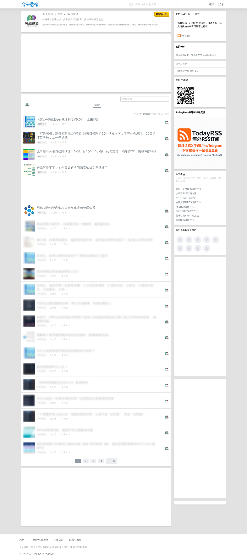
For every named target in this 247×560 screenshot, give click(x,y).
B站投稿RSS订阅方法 (187, 211)
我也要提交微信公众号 (187, 71)
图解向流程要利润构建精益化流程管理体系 (66, 208)
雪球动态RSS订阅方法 (187, 215)
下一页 (111, 460)
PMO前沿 (72, 14)
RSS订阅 (186, 35)
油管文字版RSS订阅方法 (188, 202)
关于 (21, 539)
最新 (97, 104)
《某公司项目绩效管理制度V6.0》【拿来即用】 (69, 119)
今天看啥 (47, 14)
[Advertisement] (200, 316)
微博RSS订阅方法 (185, 220)
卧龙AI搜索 (75, 539)
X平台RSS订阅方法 (186, 198)
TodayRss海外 (39, 539)
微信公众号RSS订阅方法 (188, 189)
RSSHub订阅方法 (185, 206)
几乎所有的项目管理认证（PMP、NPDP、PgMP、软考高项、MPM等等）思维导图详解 (96, 152)
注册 (212, 4)
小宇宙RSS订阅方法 (186, 193)
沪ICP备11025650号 (43, 554)
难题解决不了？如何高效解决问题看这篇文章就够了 (72, 168)
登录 (221, 4)
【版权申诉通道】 (142, 25)
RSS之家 (58, 539)
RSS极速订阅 (145, 113)
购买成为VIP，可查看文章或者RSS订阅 (196, 55)
